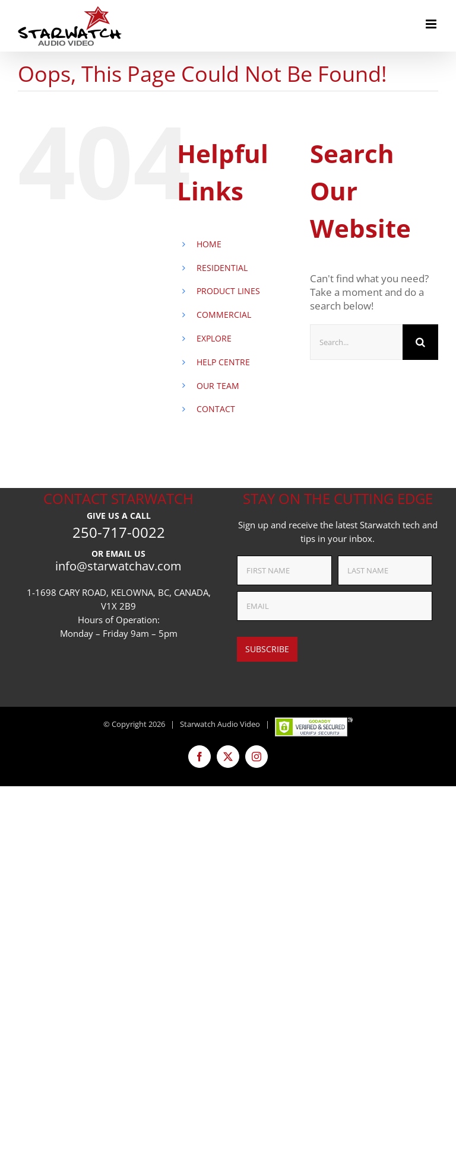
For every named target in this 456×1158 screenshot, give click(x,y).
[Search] (420, 342)
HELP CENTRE (223, 362)
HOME (209, 244)
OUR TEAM (218, 385)
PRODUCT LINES (228, 290)
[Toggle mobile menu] (432, 24)
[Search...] (356, 342)
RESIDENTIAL (222, 267)
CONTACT (216, 408)
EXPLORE (214, 338)
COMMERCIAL (224, 314)
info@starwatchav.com (118, 566)
